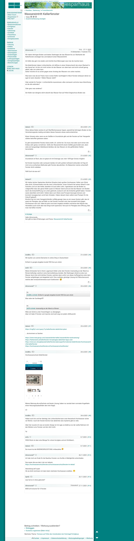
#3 (90, 179)
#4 (90, 255)
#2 (90, 156)
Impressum (44, 538)
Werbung (89, 538)
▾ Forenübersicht (47, 10)
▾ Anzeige (28, 214)
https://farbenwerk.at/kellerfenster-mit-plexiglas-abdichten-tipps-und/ (49, 340)
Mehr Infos (45, 531)
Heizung (10, 44)
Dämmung (11, 31)
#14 (89, 486)
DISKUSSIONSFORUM (14, 13)
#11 (89, 446)
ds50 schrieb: (31, 308)
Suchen (35, 538)
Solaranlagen (12, 55)
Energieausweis (13, 39)
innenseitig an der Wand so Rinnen (43, 307)
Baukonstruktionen (14, 24)
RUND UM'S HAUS (13, 69)
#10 (89, 437)
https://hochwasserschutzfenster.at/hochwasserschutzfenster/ (47, 346)
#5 (90, 268)
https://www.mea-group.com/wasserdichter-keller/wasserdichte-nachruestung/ (52, 338)
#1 (90, 127)
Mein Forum (11, 15)
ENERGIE (10, 42)
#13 (89, 477)
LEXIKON (10, 67)
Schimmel (11, 37)
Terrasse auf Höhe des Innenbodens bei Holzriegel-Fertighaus (58, 534)
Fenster (10, 29)
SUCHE (10, 71)
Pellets (10, 47)
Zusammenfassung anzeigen (35, 19)
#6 (90, 286)
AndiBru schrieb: (32, 295)
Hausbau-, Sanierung (33, 10)
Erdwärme (11, 49)
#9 (90, 415)
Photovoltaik (12, 57)
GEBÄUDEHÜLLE (12, 22)
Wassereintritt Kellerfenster (63, 219)
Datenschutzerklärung (59, 538)
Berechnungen (12, 63)
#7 (90, 326)
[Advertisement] (58, 34)
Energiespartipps (13, 61)
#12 (89, 455)
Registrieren (11, 17)
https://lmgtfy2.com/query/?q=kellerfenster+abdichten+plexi (46, 329)
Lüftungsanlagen (13, 59)
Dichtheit (10, 33)
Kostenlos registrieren (32, 531)
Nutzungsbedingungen (76, 538)
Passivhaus (11, 35)
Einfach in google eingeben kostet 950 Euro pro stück (50, 294)
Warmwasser (12, 51)
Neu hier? (10, 19)
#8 (90, 352)
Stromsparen (12, 53)
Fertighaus (11, 27)
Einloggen (29, 528)
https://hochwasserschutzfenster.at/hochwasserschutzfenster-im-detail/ (50, 464)
